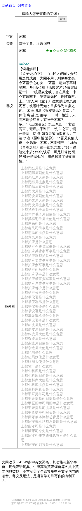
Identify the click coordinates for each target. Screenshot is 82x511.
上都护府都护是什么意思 (40, 288)
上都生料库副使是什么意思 (42, 375)
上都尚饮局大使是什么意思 (42, 200)
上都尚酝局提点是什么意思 (42, 182)
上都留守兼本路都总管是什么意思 (47, 417)
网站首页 (9, 5)
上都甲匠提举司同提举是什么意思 (47, 403)
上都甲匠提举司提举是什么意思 (45, 408)
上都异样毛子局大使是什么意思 (45, 219)
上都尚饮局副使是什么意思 (42, 196)
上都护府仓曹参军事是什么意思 (45, 246)
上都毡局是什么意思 (36, 352)
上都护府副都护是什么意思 (42, 256)
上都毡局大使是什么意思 (40, 362)
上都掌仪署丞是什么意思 (40, 302)
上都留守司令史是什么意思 (42, 431)
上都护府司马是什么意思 (40, 269)
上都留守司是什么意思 (38, 426)
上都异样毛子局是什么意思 (42, 210)
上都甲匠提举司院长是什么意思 (45, 412)
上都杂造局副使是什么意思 (42, 343)
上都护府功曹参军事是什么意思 (45, 260)
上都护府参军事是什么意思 (42, 265)
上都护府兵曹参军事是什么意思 (45, 251)
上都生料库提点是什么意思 (42, 385)
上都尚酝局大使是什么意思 (42, 177)
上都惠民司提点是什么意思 (42, 233)
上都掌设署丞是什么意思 (40, 315)
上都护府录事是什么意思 (40, 274)
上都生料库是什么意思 (38, 371)
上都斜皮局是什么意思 (38, 325)
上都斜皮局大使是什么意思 (42, 334)
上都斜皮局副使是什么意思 (42, 329)
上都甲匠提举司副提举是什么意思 (47, 398)
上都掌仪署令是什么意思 (40, 306)
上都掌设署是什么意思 (38, 311)
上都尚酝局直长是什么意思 (42, 186)
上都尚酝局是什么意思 (38, 168)
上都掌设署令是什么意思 (40, 320)
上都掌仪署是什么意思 (38, 297)
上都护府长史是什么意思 (40, 292)
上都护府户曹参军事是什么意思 (45, 283)
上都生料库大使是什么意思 (42, 380)
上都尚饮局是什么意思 (38, 191)
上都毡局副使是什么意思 (40, 357)
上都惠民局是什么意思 (38, 237)
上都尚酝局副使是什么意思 (42, 173)
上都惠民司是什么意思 (38, 223)
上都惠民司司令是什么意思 (42, 228)
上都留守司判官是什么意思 (42, 444)
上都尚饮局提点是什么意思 (42, 205)
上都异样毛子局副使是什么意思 (45, 214)
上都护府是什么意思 (36, 242)
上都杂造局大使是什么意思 (42, 348)
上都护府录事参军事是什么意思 (45, 279)
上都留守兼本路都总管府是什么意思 (49, 421)
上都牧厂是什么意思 (36, 366)
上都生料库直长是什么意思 (42, 389)
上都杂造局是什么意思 (38, 339)
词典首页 (24, 5)
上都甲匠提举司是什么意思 (42, 394)
